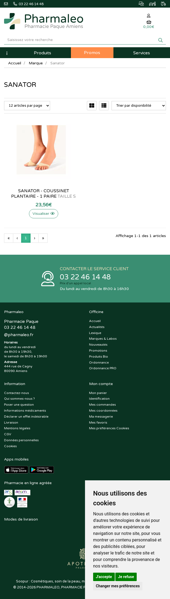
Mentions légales (17, 428)
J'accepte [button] (104, 577)
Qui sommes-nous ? (19, 399)
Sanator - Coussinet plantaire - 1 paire (42, 193)
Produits (42, 53)
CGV (7, 434)
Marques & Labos (103, 339)
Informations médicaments (25, 410)
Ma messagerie (101, 416)
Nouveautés (98, 344)
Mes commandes (102, 404)
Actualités (96, 327)
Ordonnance (99, 362)
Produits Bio (98, 356)
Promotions (98, 350)
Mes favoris (98, 422)
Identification (99, 399)
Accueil (14, 63)
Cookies (10, 446)
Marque (36, 63)
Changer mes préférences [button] (118, 586)
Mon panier (98, 393)
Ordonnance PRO (102, 368)
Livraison (11, 422)
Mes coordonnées (103, 410)
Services (141, 53)
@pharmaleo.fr (18, 334)
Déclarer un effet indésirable (26, 416)
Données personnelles (21, 440)
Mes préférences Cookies (109, 428)
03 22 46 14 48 (85, 277)
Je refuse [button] (126, 577)
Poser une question (19, 404)
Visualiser (42, 213)
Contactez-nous (16, 393)
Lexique (95, 333)
